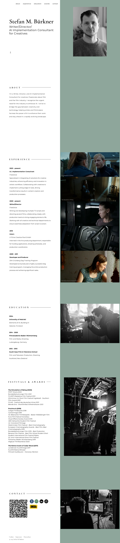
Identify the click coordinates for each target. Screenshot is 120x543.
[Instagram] (46, 501)
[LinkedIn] (41, 501)
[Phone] (32, 501)
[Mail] (36, 501)
